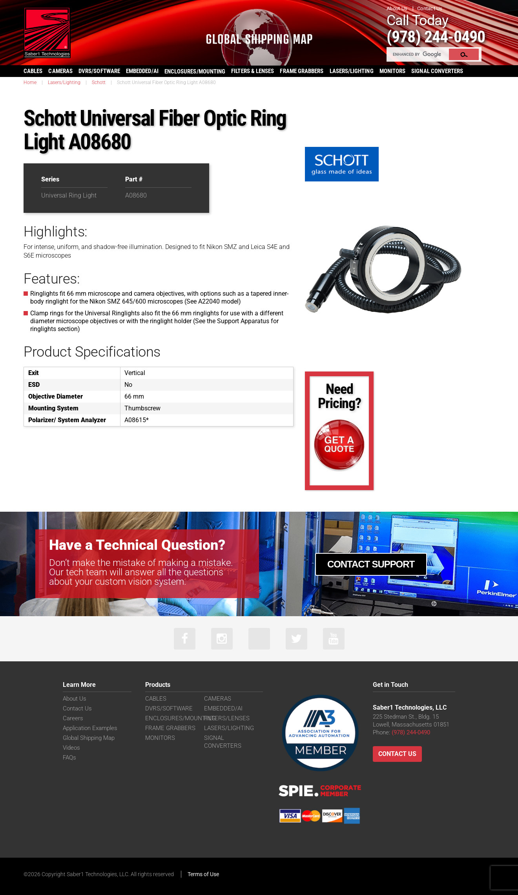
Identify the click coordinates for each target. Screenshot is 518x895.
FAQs (69, 757)
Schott (99, 82)
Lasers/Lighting (64, 82)
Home (30, 82)
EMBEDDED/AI (142, 71)
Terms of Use (203, 874)
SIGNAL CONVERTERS (437, 71)
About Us (397, 8)
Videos (71, 747)
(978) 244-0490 (436, 36)
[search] (418, 54)
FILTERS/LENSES (227, 718)
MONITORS (392, 71)
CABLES (33, 71)
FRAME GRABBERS (301, 71)
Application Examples (90, 728)
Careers (73, 718)
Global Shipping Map (89, 737)
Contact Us (430, 8)
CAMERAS (60, 71)
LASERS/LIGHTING (352, 71)
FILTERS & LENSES (252, 71)
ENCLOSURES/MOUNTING (180, 718)
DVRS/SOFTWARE (99, 71)
